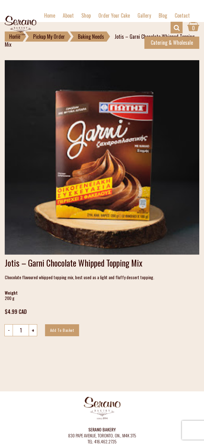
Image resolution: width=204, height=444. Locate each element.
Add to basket (62, 330)
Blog (163, 15)
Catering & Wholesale (172, 42)
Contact (182, 15)
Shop (86, 15)
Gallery (144, 15)
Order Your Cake (114, 15)
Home (49, 15)
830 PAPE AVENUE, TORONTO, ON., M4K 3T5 (102, 435)
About (68, 15)
